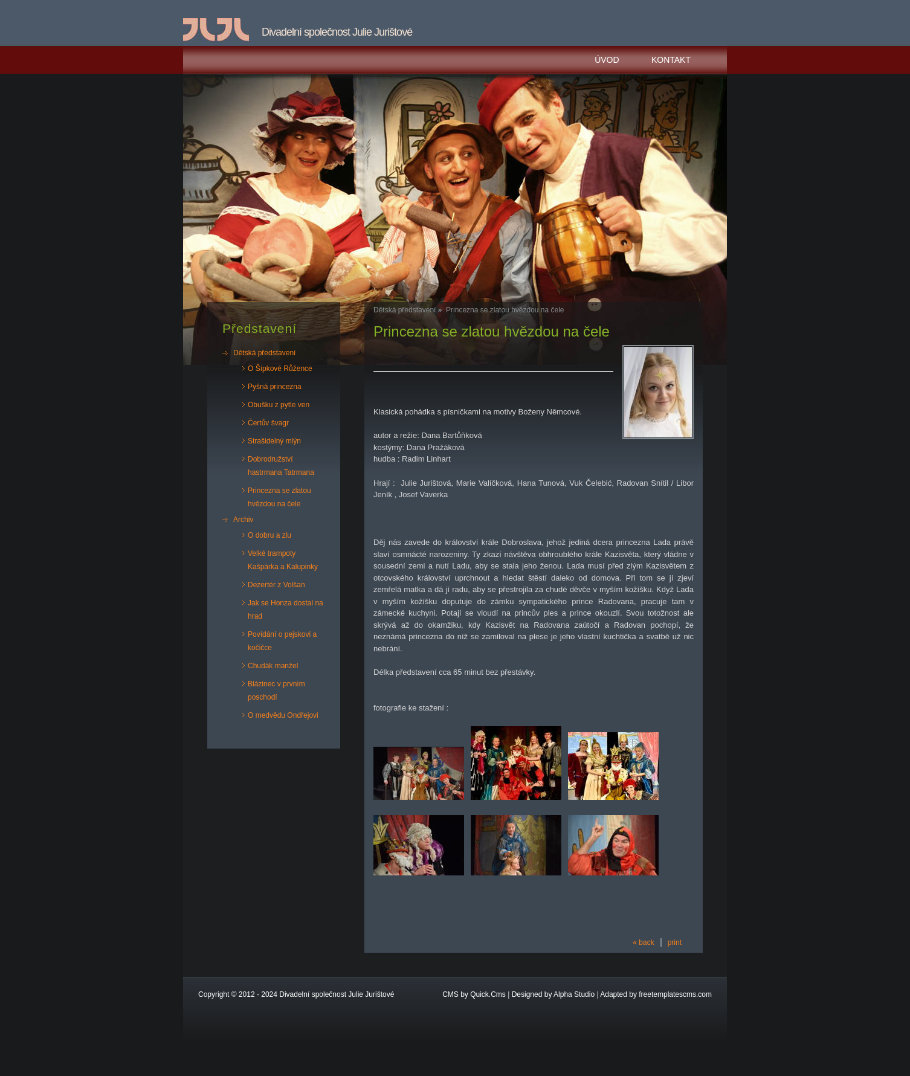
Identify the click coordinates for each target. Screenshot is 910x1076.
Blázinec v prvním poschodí (276, 690)
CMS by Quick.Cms (474, 994)
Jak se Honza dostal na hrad (285, 609)
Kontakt (671, 60)
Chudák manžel (273, 666)
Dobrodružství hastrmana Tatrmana (281, 466)
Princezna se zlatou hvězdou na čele (279, 497)
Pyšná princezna (275, 386)
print (675, 942)
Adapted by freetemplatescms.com (656, 994)
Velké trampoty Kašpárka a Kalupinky (283, 560)
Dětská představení (264, 353)
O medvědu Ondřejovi (283, 715)
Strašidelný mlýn (274, 441)
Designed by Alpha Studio (553, 994)
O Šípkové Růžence (280, 368)
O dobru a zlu (269, 535)
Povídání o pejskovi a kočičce (282, 641)
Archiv (243, 519)
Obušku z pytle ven (278, 405)
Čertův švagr (268, 423)
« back (643, 942)
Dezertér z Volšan (276, 585)
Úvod (607, 60)
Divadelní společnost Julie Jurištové (336, 994)
